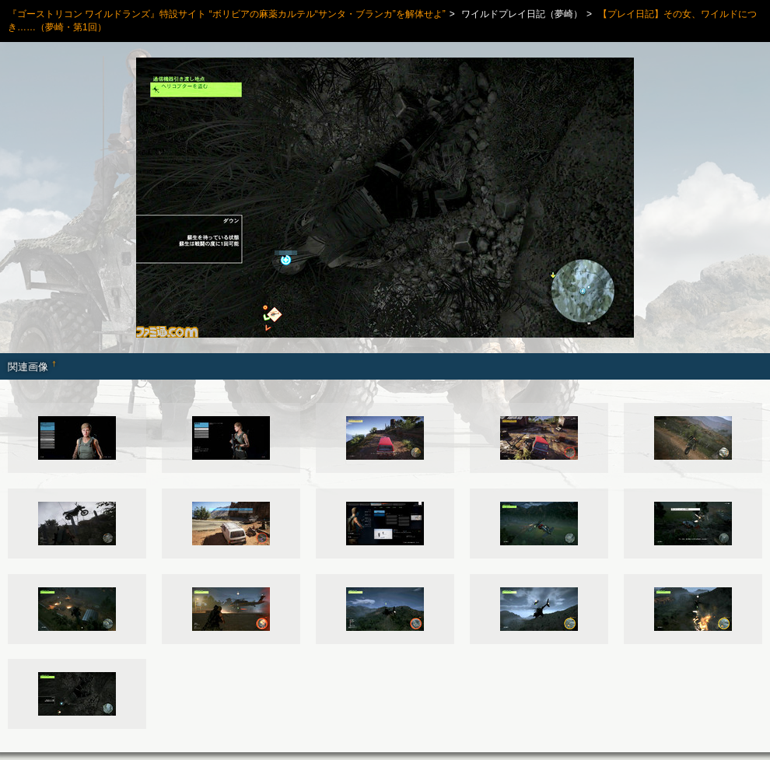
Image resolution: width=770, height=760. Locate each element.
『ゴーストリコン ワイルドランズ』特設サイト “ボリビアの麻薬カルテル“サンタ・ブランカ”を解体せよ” (227, 14)
